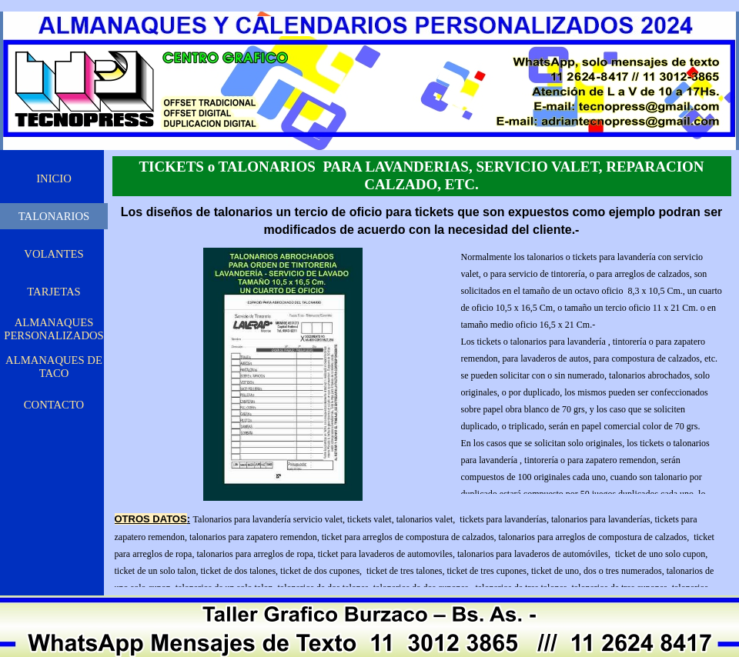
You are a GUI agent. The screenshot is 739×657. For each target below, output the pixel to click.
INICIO (54, 178)
